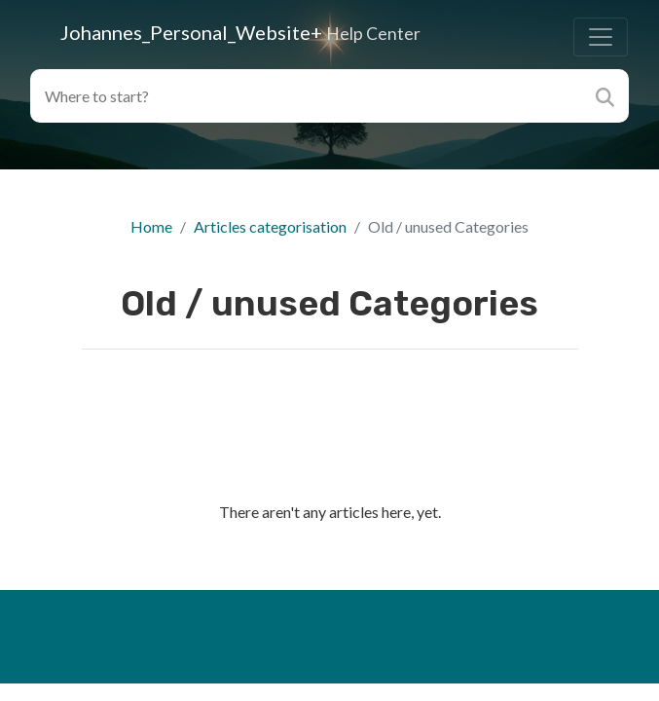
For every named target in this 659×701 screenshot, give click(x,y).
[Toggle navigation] (600, 37)
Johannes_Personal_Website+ (240, 32)
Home (151, 226)
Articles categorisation (270, 226)
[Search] (607, 96)
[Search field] (308, 96)
